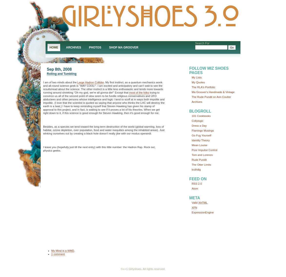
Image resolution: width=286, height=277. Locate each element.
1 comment (58, 254)
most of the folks (139, 92)
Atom (195, 188)
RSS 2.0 (197, 183)
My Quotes (198, 82)
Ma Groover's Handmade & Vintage (213, 92)
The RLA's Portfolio (203, 87)
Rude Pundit (199, 159)
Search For (202, 43)
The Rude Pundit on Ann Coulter (211, 97)
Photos (95, 47)
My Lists (197, 77)
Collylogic (197, 120)
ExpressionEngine (203, 212)
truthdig (196, 169)
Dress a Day (199, 125)
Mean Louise (199, 145)
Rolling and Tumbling (61, 74)
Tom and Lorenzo (202, 154)
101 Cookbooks (201, 116)
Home (53, 47)
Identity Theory (201, 140)
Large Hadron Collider (90, 82)
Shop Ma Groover (123, 47)
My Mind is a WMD (62, 250)
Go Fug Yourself (201, 135)
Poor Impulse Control (204, 150)
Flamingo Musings (203, 130)
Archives (73, 47)
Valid (200, 202)
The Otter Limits (201, 164)
